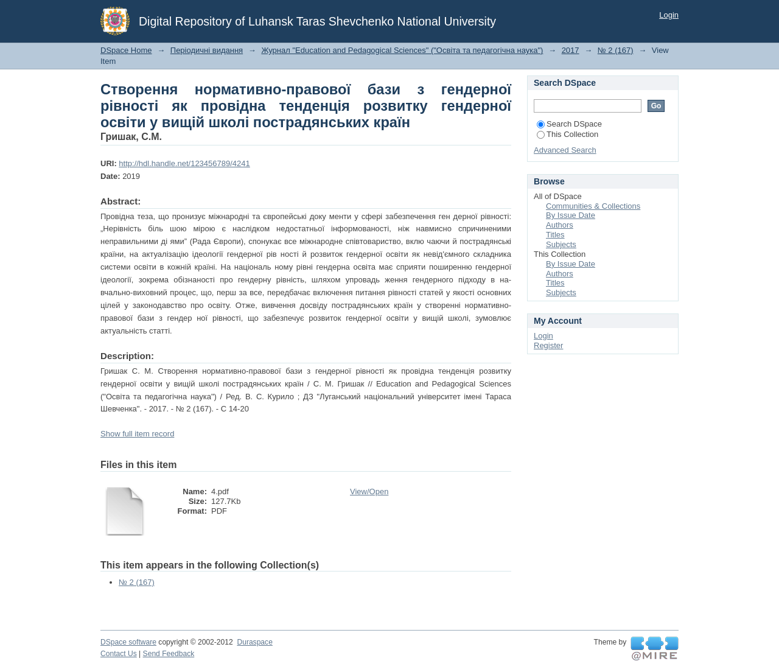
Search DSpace (569, 123)
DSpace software (128, 642)
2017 (570, 50)
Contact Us (118, 653)
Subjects (561, 244)
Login (669, 14)
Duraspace (254, 642)
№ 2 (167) (616, 50)
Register (548, 345)
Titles (555, 234)
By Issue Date (570, 215)
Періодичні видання (206, 50)
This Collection (567, 134)
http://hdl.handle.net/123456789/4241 (184, 163)
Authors (559, 224)
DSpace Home (126, 50)
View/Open (369, 491)
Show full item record (137, 433)
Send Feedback (169, 653)
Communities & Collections (593, 206)
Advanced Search (565, 150)
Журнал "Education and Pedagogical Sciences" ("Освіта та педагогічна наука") (402, 50)
